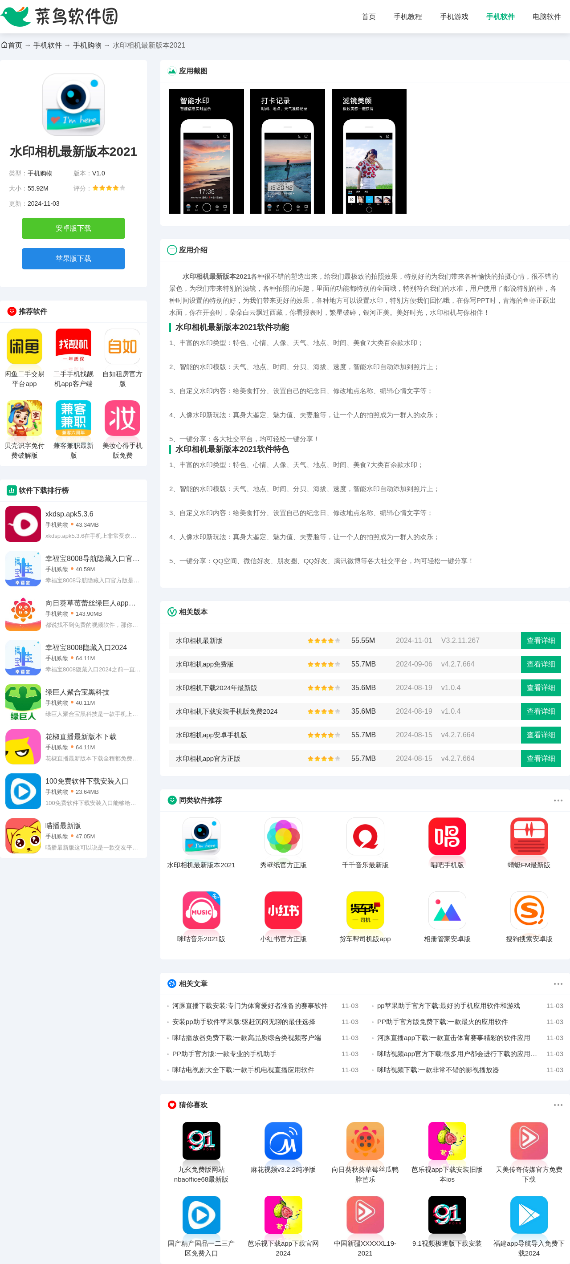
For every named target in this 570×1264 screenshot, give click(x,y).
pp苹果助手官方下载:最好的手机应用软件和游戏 (470, 1006)
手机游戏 (454, 16)
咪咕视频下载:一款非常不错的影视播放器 (470, 1070)
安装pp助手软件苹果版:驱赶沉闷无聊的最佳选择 (265, 1022)
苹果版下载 (73, 258)
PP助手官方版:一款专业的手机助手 (265, 1054)
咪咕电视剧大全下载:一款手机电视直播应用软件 (265, 1070)
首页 (369, 16)
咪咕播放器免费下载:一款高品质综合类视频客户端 (265, 1038)
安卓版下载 (73, 228)
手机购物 (87, 45)
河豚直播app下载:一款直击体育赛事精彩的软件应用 (470, 1038)
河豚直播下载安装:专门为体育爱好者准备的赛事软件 (265, 1006)
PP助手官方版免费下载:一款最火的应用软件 (470, 1022)
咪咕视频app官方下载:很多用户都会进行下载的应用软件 (470, 1054)
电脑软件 (547, 16)
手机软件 (500, 16)
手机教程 (408, 16)
